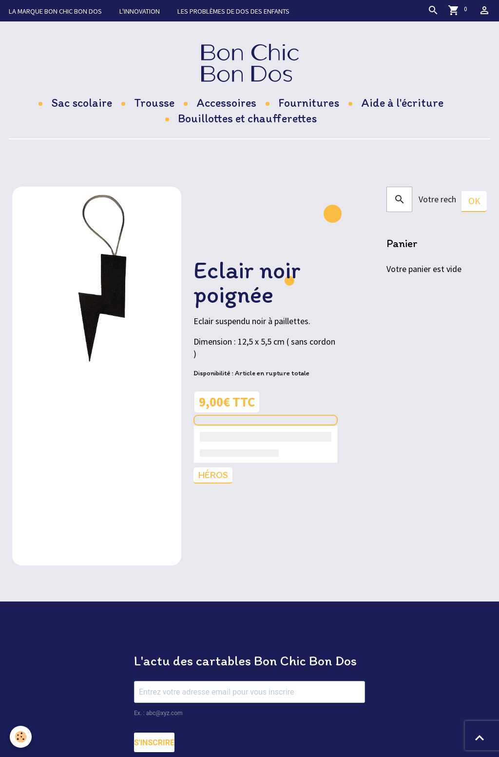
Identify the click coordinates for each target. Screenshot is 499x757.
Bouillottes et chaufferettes (247, 118)
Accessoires (226, 103)
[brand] (249, 62)
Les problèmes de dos (233, 11)
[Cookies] (21, 737)
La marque (55, 11)
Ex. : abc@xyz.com (158, 713)
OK (474, 201)
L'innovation (139, 11)
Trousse (154, 103)
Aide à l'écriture (402, 103)
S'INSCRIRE (154, 742)
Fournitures (308, 103)
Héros (213, 475)
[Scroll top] (479, 737)
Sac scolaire (81, 103)
